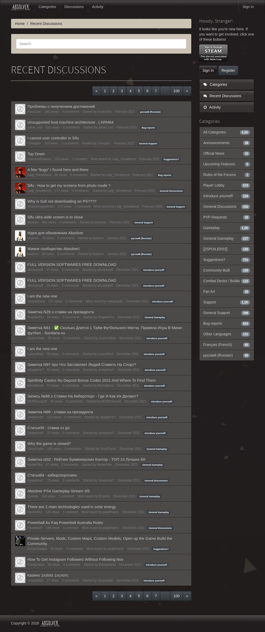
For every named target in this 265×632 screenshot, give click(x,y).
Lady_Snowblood (124, 159)
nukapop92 (114, 301)
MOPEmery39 (37, 401)
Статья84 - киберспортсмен (52, 475)
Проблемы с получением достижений (61, 106)
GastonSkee (36, 338)
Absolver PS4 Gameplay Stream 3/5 (58, 491)
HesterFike (34, 464)
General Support (148, 143)
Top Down (36, 154)
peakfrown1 (111, 512)
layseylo (33, 222)
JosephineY (35, 370)
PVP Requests (226, 217)
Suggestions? (171, 159)
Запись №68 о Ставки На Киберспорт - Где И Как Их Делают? (82, 396)
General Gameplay (155, 317)
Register (228, 70)
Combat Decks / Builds (226, 280)
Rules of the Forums (226, 174)
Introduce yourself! (154, 270)
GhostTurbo (35, 449)
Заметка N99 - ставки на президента (60, 412)
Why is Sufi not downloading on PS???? (62, 201)
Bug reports (148, 127)
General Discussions (171, 191)
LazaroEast (35, 354)
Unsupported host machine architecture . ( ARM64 (70, 122)
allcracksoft (35, 270)
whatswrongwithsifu (40, 206)
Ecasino (104, 496)
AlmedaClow (36, 301)
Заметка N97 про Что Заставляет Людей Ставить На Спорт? (81, 364)
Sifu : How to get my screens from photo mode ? (69, 185)
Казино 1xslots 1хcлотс (47, 575)
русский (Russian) (150, 112)
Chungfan (34, 143)
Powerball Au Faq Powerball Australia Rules (65, 522)
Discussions (74, 7)
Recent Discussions (222, 96)
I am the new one (42, 296)
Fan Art (226, 291)
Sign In (248, 7)
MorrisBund (35, 385)
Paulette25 (34, 528)
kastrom (33, 238)
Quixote (32, 496)
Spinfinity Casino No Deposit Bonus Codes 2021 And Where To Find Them (91, 380)
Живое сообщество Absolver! (53, 248)
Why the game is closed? (49, 443)
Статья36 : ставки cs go (48, 427)
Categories (47, 7)
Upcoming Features (226, 164)
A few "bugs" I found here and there (58, 169)
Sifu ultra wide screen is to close (55, 217)
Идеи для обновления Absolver (55, 233)
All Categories (226, 132)
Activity (97, 7)
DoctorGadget (37, 549)
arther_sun (34, 127)
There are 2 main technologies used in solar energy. (72, 507)
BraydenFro (35, 317)
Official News (226, 153)
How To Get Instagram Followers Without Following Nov (75, 559)
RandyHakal (35, 564)
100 (176, 91)
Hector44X (34, 512)
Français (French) (226, 344)
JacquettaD (35, 580)
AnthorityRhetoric (39, 159)
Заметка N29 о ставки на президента (60, 312)
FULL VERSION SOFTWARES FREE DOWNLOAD (71, 264)
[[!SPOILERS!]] (226, 249)
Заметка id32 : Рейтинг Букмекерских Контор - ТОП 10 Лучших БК (86, 459)
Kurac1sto (34, 111)
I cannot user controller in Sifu (53, 138)
